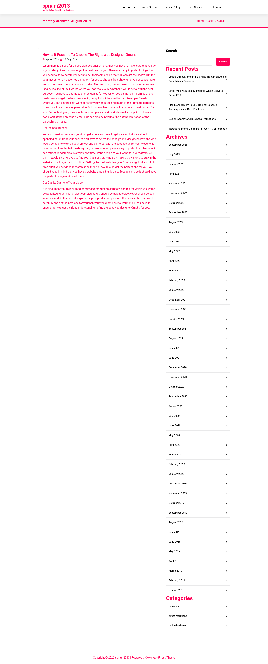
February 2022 (177, 280)
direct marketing (178, 615)
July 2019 (174, 532)
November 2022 (178, 193)
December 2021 (178, 299)
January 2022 (176, 289)
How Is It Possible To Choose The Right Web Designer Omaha (90, 55)
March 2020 (175, 454)
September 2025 (178, 144)
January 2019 (176, 590)
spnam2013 (56, 6)
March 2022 (175, 270)
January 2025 (176, 164)
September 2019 (178, 512)
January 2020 (176, 474)
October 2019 (176, 502)
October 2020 (176, 386)
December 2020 (178, 367)
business (174, 606)
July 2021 (174, 348)
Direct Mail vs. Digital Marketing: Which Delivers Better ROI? (196, 93)
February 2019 (177, 580)
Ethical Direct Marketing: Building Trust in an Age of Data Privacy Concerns (198, 79)
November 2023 (178, 183)
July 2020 (174, 415)
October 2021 (176, 319)
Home (200, 20)
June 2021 (175, 357)
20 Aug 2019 (68, 59)
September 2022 (178, 212)
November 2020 (178, 377)
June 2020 (175, 425)
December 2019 (178, 483)
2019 (210, 20)
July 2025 (174, 154)
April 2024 (174, 173)
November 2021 (178, 309)
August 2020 (176, 406)
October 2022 (176, 202)
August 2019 (176, 522)
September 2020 (178, 396)
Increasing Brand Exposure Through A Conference (197, 128)
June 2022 (175, 241)
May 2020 (174, 435)
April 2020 (174, 444)
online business (177, 625)
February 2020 (177, 464)
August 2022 (176, 222)
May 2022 (174, 251)
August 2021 (176, 338)
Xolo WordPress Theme (160, 657)
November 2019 (178, 493)
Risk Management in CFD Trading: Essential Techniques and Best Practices (193, 107)
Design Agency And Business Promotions (192, 118)
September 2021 (178, 328)
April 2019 (174, 561)
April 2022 (174, 261)
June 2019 (175, 541)
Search (171, 51)
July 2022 (174, 231)
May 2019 (174, 551)
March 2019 (175, 570)
